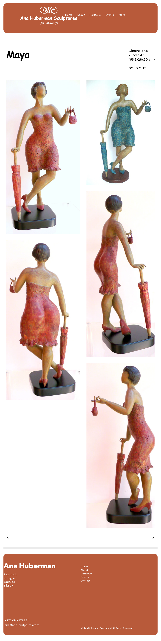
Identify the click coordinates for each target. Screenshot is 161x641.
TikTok (8, 585)
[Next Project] (153, 537)
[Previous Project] (8, 537)
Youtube (9, 581)
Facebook (10, 574)
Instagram (10, 578)
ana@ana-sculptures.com (22, 625)
